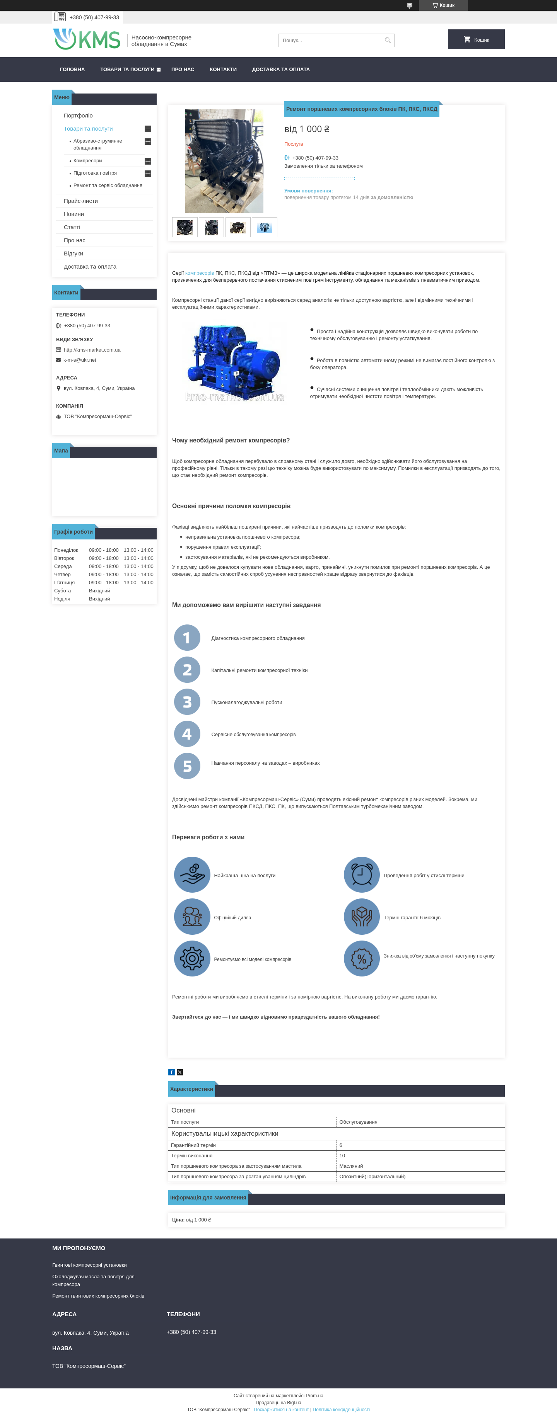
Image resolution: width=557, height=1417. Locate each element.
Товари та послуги (127, 69)
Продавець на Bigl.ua (278, 1402)
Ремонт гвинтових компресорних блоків (98, 1296)
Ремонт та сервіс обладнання (107, 185)
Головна (72, 69)
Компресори (87, 160)
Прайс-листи (81, 200)
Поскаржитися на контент (281, 1409)
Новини (74, 214)
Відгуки (73, 253)
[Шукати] (388, 40)
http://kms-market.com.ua (92, 350)
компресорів (199, 273)
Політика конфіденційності (341, 1409)
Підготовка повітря (95, 173)
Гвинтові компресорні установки (89, 1265)
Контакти (223, 69)
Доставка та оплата (281, 69)
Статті (72, 227)
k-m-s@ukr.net (79, 360)
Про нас (182, 69)
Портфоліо (78, 115)
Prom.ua (314, 1395)
